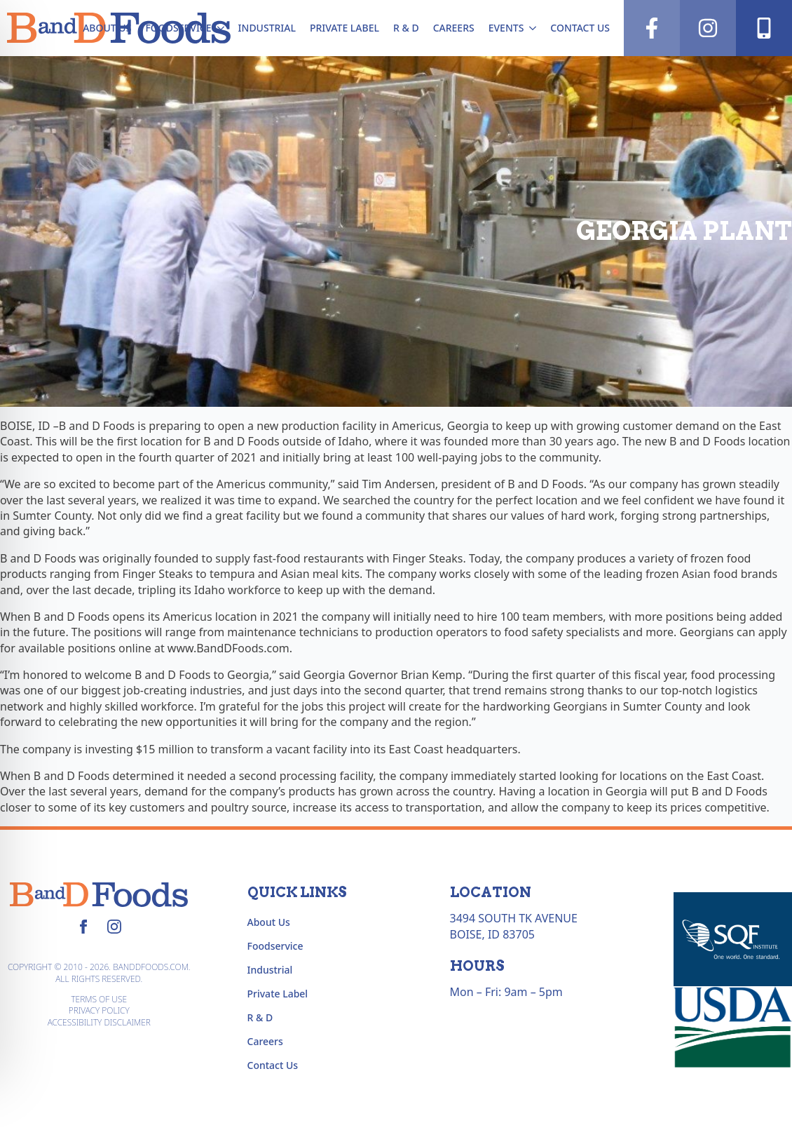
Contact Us (580, 27)
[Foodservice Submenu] (221, 28)
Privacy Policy (99, 1010)
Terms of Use (99, 999)
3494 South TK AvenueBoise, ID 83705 (514, 925)
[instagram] (114, 926)
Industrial (267, 27)
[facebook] (83, 926)
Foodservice (178, 27)
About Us (107, 27)
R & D (406, 27)
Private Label (344, 27)
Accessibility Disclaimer (99, 1022)
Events (506, 27)
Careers (453, 27)
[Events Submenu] (533, 28)
